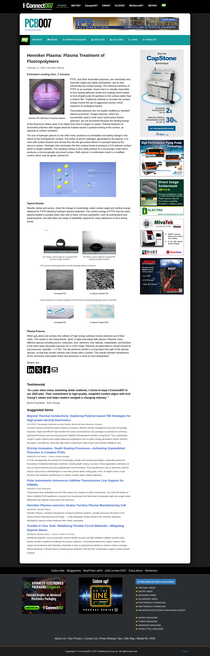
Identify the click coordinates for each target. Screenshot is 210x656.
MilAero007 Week (147, 599)
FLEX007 (120, 6)
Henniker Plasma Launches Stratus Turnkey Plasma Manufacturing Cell (76, 505)
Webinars (151, 570)
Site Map (129, 638)
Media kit (150, 39)
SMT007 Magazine (146, 617)
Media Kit (142, 638)
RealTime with (93, 570)
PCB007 (62, 6)
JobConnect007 (116, 570)
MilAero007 (136, 6)
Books (53, 39)
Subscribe (58, 570)
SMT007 (76, 6)
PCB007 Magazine (146, 621)
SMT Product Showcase (151, 606)
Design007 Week (146, 595)
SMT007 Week (144, 591)
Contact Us (90, 638)
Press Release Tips (110, 638)
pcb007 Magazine (74, 39)
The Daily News (145, 588)
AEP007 (152, 6)
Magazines (74, 570)
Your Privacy (75, 638)
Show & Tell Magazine (149, 629)
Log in (184, 651)
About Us (60, 638)
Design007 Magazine (148, 625)
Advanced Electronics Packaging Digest (160, 610)
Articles (98, 39)
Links (133, 39)
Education (136, 570)
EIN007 (106, 6)
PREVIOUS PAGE (33, 30)
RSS (152, 638)
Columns (116, 39)
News (37, 39)
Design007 (91, 6)
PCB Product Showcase (151, 602)
